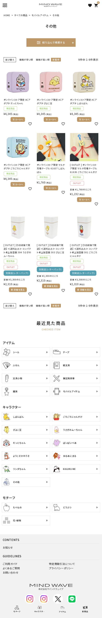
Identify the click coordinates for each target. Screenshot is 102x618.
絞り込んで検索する (51, 42)
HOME (7, 15)
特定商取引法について (62, 564)
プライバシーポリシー (61, 568)
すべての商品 (21, 15)
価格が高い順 (43, 59)
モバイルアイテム (40, 15)
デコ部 (44, 600)
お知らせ (8, 547)
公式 (30, 600)
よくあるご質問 (11, 568)
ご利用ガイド (10, 564)
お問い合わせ (10, 572)
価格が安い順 (26, 59)
